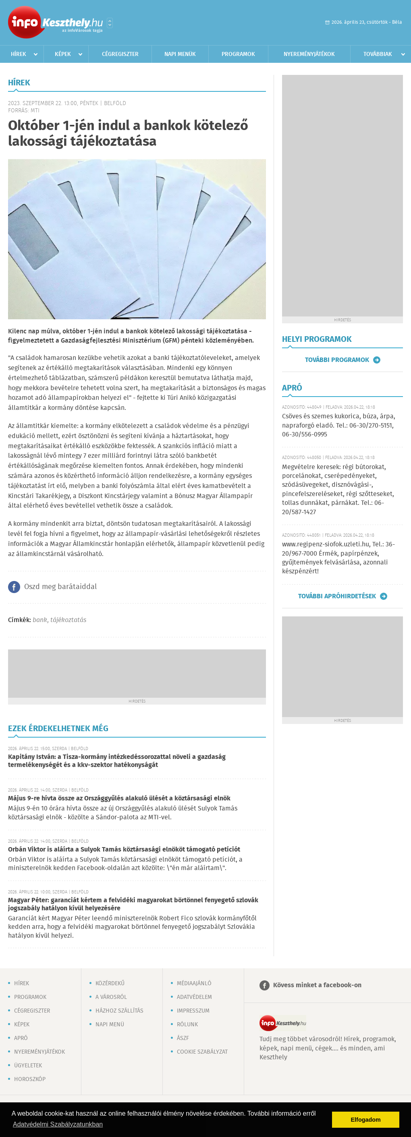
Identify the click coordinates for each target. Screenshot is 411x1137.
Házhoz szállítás (119, 1011)
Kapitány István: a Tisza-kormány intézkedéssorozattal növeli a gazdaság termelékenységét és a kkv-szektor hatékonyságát (117, 761)
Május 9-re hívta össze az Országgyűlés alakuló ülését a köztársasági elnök (119, 799)
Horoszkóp (30, 1079)
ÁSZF (183, 1038)
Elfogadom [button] (366, 1119)
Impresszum (193, 1011)
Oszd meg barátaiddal (60, 587)
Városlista (110, 23)
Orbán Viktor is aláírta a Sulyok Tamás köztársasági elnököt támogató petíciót (124, 850)
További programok (337, 360)
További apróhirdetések (337, 596)
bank (40, 620)
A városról (111, 997)
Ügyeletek (28, 1065)
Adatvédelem (194, 997)
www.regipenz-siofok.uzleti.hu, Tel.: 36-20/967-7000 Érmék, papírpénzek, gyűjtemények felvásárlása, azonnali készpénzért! (338, 558)
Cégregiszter (120, 54)
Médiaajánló (194, 983)
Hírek (18, 54)
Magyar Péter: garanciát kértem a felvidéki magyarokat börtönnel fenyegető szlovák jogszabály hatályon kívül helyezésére (133, 904)
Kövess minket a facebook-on (317, 985)
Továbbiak (377, 54)
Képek (63, 54)
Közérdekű (110, 983)
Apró (21, 1038)
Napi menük (180, 54)
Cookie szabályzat (202, 1052)
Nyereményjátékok (309, 54)
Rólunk (187, 1024)
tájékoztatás (68, 620)
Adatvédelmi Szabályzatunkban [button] (58, 1124)
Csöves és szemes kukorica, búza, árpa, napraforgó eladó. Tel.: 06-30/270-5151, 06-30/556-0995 (338, 425)
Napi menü (109, 1024)
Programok (238, 54)
